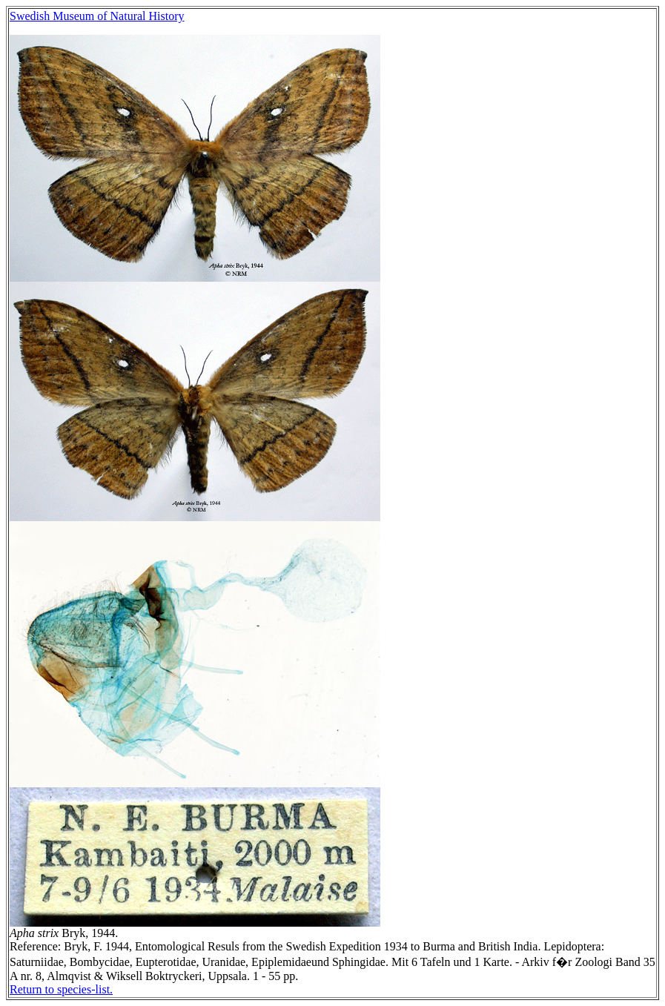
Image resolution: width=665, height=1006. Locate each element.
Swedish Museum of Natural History (97, 16)
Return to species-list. (61, 989)
